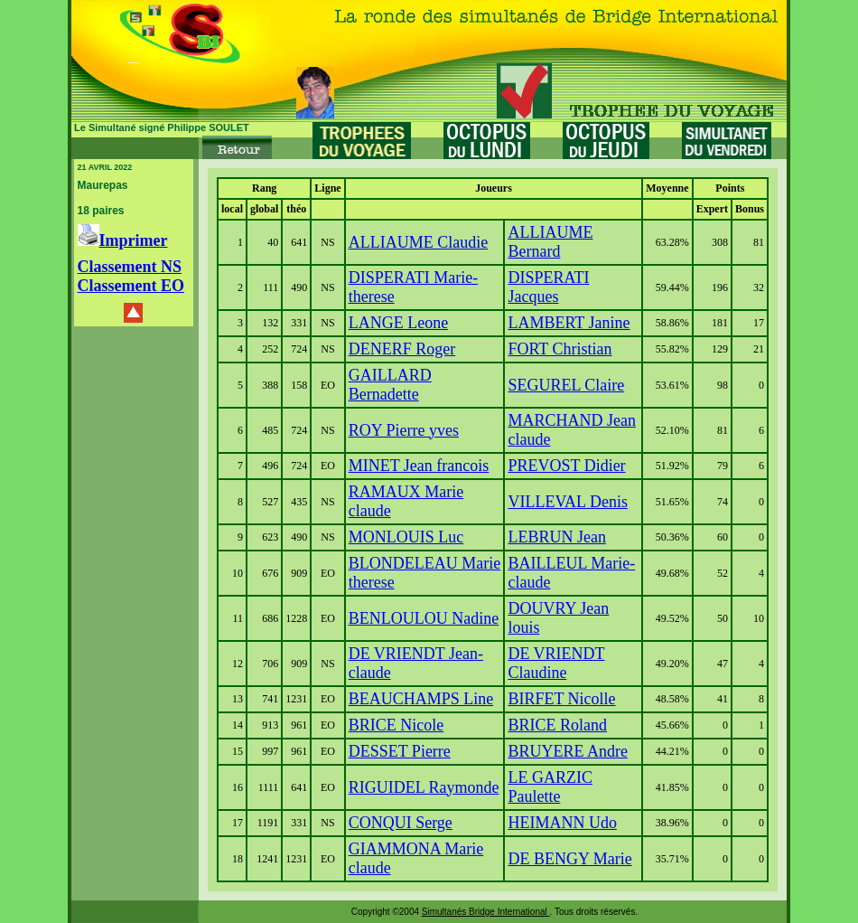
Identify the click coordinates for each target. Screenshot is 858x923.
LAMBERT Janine (569, 323)
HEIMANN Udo (562, 823)
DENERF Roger (402, 349)
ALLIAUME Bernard (550, 241)
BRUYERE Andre (568, 751)
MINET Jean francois (419, 466)
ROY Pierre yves (404, 430)
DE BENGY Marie (569, 859)
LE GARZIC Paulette (550, 786)
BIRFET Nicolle (561, 699)
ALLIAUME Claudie (418, 242)
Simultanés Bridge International (486, 912)
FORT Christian (559, 349)
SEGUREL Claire (566, 385)
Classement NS (130, 267)
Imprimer (123, 240)
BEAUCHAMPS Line (421, 699)
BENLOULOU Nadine (424, 618)
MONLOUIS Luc (406, 537)
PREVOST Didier (566, 466)
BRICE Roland (557, 725)
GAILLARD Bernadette (390, 384)
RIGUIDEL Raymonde (424, 787)
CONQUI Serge (400, 823)
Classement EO (131, 286)
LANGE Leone (398, 323)
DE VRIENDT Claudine (556, 663)
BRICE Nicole (396, 725)
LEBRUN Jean (556, 537)
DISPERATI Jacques (548, 287)
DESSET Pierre (400, 751)
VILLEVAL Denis (567, 502)
